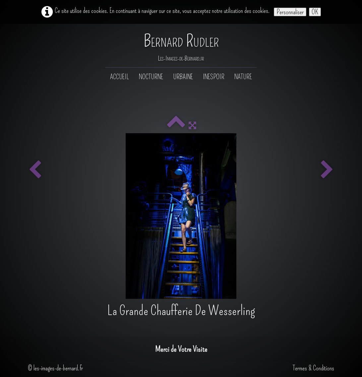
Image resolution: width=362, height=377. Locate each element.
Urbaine (183, 77)
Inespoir (213, 77)
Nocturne (151, 77)
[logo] (181, 46)
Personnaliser (290, 12)
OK (315, 12)
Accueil (119, 77)
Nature (243, 77)
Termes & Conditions (313, 368)
